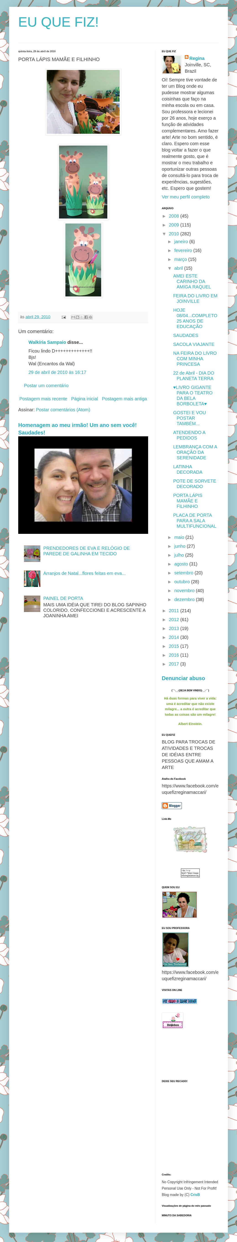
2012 (174, 619)
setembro (184, 572)
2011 (174, 610)
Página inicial (84, 398)
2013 (174, 628)
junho (180, 546)
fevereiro (183, 250)
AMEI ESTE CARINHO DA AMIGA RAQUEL (192, 281)
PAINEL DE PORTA (63, 598)
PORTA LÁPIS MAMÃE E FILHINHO (187, 501)
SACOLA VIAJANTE (193, 344)
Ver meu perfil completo (186, 196)
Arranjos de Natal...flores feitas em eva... (84, 573)
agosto (181, 563)
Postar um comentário (46, 385)
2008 (174, 216)
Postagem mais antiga (124, 398)
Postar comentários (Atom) (63, 409)
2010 (174, 233)
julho (179, 555)
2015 (174, 646)
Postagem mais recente (43, 398)
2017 (174, 663)
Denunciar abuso (183, 678)
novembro (185, 590)
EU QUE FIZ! (58, 22)
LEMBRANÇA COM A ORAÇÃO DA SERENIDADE (195, 452)
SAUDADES (185, 335)
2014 (174, 637)
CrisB (195, 1195)
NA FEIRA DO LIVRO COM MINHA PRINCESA (195, 359)
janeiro (181, 241)
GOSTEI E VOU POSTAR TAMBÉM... (189, 418)
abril (179, 268)
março (181, 259)
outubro (182, 581)
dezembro (185, 599)
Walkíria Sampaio (47, 342)
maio (179, 537)
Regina (197, 58)
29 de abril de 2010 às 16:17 (57, 372)
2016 (174, 655)
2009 (174, 224)
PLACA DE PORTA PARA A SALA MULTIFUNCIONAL (194, 521)
